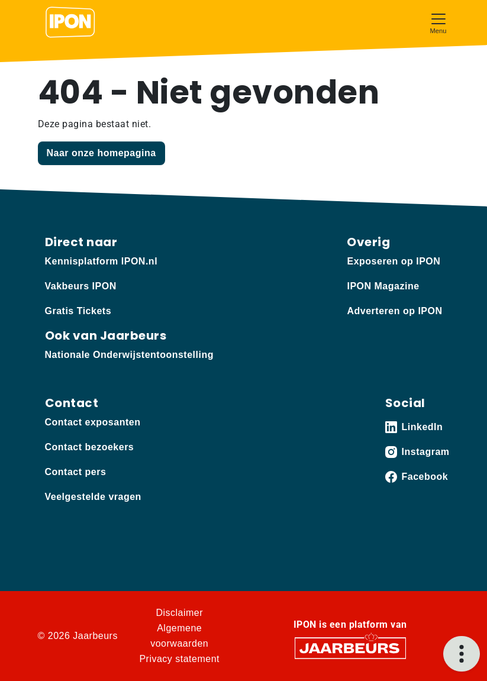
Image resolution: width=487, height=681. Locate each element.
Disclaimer (179, 613)
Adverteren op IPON (394, 311)
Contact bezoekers (89, 447)
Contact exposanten (93, 422)
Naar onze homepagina (101, 153)
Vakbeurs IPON (81, 286)
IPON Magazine (383, 286)
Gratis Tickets (78, 311)
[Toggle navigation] (438, 22)
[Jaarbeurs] (350, 647)
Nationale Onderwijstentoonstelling (129, 355)
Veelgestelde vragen (93, 497)
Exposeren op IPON (393, 261)
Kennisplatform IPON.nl (101, 261)
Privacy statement (179, 659)
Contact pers (76, 472)
